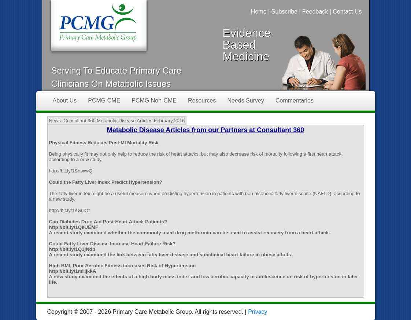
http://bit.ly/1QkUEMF (74, 227)
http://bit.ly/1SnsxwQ (71, 171)
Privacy (257, 312)
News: (55, 120)
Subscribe (284, 11)
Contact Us (347, 11)
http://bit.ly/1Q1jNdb (72, 249)
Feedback (315, 11)
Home (259, 11)
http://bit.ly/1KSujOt (69, 210)
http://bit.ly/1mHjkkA (72, 271)
